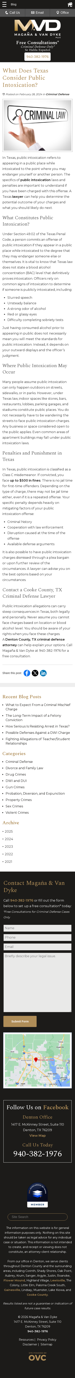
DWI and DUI (16, 781)
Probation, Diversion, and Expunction (35, 793)
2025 (7, 831)
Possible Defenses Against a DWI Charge (38, 733)
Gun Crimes (15, 787)
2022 (7, 854)
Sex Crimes (14, 806)
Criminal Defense (57, 94)
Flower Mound (14, 1280)
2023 (7, 846)
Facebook (56, 1107)
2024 (7, 839)
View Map (37, 1136)
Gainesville (12, 1290)
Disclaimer (30, 1344)
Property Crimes (19, 800)
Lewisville (57, 1280)
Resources (26, 1339)
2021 (7, 861)
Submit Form (20, 1021)
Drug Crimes (16, 774)
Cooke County (37, 1295)
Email (37, 12)
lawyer (17, 197)
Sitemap (46, 1344)
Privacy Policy (46, 1339)
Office (62, 12)
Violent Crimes (17, 813)
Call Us (12, 12)
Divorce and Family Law (24, 768)
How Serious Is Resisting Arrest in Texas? (38, 726)
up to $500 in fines (25, 480)
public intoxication (35, 180)
